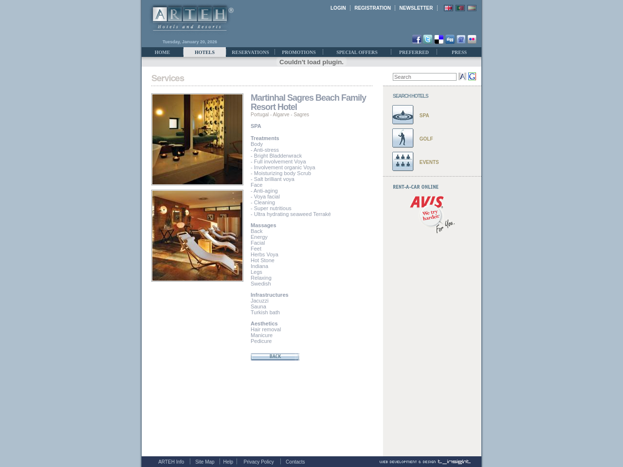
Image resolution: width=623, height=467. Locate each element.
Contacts (295, 462)
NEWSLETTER (416, 8)
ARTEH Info (171, 462)
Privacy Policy (259, 462)
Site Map (204, 462)
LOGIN (338, 8)
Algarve (281, 114)
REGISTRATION (372, 8)
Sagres (301, 114)
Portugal (260, 114)
